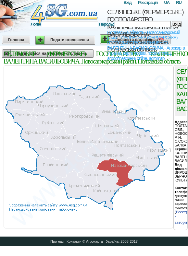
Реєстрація (148, 2)
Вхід (127, 2)
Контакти (74, 241)
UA (166, 2)
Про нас (57, 241)
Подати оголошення (69, 40)
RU (179, 2)
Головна (16, 40)
